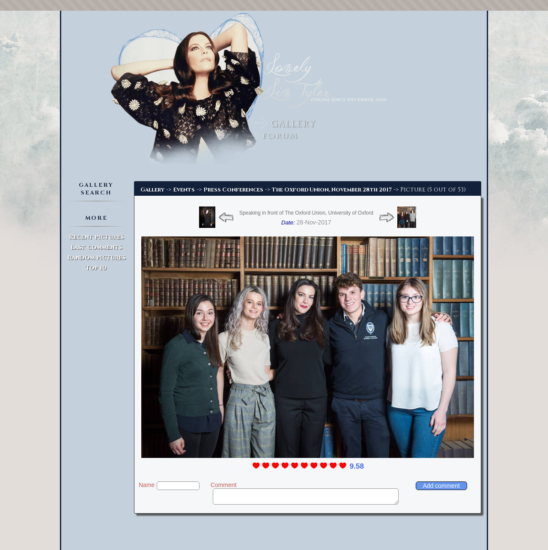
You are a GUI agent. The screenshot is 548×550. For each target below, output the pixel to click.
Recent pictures (96, 237)
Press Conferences (233, 190)
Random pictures (96, 258)
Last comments (96, 247)
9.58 (357, 466)
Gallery (152, 190)
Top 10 (96, 268)
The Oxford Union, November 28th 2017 (332, 190)
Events (184, 190)
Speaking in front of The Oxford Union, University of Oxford (306, 213)
